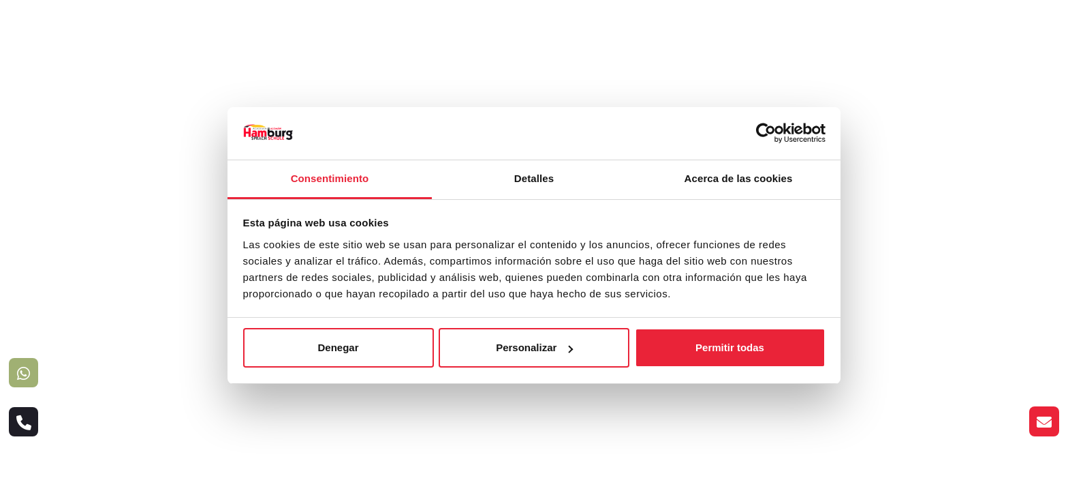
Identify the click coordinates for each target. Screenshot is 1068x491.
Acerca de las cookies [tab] (739, 178)
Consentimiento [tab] (330, 178)
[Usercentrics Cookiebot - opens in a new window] (766, 133)
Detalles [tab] (534, 178)
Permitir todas (729, 347)
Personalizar (534, 347)
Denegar (337, 347)
